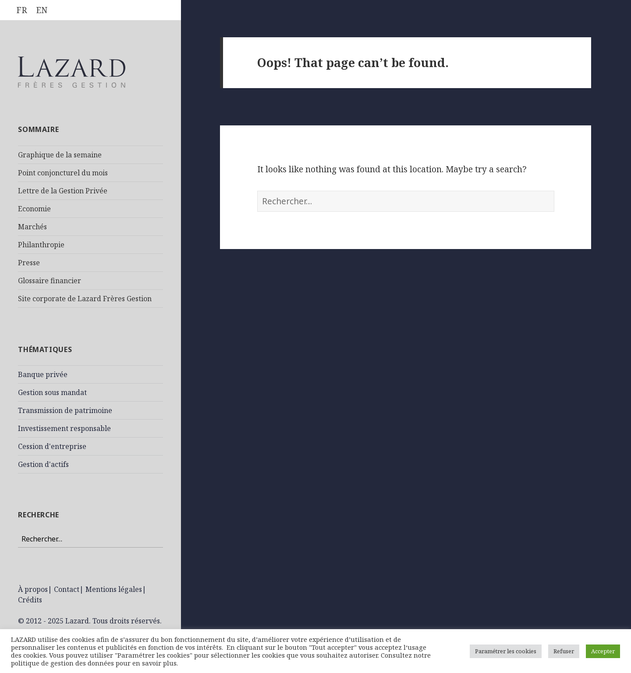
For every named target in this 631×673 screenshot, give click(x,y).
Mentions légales (113, 589)
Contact (66, 589)
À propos (33, 589)
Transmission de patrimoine (65, 410)
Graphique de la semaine (60, 155)
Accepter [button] (603, 651)
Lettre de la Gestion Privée (62, 191)
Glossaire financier (49, 280)
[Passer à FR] (22, 10)
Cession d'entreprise (52, 446)
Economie (34, 209)
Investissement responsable (64, 428)
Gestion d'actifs (43, 464)
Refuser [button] (563, 651)
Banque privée (42, 374)
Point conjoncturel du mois (63, 173)
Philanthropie (41, 244)
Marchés (32, 226)
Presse (29, 262)
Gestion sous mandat (52, 392)
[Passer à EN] (42, 10)
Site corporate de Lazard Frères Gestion (85, 298)
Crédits (30, 600)
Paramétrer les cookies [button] (505, 651)
